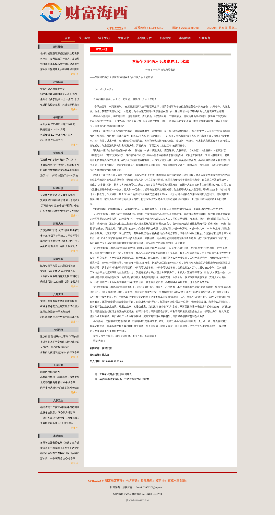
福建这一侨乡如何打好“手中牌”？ (58, 159)
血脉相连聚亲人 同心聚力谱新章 (57, 412)
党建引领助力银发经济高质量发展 (58, 301)
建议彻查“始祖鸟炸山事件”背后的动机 (61, 336)
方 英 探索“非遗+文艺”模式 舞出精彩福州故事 (64, 230)
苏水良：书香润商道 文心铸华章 (57, 458)
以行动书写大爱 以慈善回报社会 (57, 265)
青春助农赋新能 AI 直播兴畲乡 (56, 423)
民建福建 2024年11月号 (52, 129)
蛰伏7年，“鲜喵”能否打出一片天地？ (60, 175)
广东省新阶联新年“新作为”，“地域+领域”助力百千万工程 (71, 210)
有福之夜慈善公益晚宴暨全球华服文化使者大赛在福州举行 (72, 306)
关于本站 (84, 38)
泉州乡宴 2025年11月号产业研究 (57, 124)
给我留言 (204, 38)
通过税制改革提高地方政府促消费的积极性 (63, 64)
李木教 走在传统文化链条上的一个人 (60, 241)
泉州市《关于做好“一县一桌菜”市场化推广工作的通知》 (70, 99)
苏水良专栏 (144, 38)
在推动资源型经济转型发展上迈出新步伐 (62, 53)
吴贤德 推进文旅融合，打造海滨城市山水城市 (124, 379)
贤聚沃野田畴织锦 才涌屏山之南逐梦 (60, 200)
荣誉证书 (123, 38)
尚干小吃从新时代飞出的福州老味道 (59, 387)
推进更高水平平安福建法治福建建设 (59, 341)
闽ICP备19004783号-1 (137, 500)
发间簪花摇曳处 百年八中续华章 (57, 382)
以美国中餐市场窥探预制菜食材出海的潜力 (63, 170)
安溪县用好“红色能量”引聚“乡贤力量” (60, 281)
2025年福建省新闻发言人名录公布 (58, 94)
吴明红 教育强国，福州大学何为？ (58, 246)
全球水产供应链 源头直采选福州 (57, 195)
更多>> (75, 74)
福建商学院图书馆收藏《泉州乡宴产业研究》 (64, 453)
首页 (68, 38)
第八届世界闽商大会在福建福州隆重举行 (62, 69)
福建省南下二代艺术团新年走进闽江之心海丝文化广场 (69, 407)
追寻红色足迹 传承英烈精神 (55, 311)
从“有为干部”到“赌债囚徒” (54, 347)
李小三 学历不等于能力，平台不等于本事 (62, 235)
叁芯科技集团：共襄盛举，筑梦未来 (59, 377)
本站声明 (185, 38)
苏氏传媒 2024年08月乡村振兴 (56, 134)
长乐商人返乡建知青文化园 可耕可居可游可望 (65, 276)
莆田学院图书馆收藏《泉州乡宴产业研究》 (63, 442)
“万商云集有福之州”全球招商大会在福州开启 (64, 205)
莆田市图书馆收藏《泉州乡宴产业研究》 (62, 447)
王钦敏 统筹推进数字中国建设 (115, 374)
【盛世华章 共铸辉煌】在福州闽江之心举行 (63, 417)
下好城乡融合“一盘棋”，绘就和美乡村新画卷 (64, 164)
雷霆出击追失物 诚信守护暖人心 (57, 271)
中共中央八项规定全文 (52, 88)
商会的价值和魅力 (50, 371)
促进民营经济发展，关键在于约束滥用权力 (63, 104)
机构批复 (165, 38)
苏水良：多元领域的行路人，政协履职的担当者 (66, 58)
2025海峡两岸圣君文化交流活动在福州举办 (63, 317)
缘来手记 (104, 38)
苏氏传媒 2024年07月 (51, 140)
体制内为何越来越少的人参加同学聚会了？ (63, 352)
